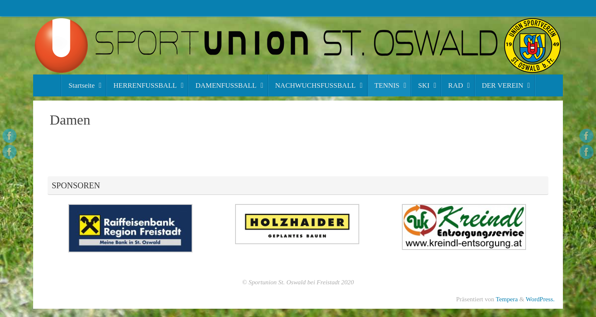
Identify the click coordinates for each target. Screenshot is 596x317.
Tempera (507, 299)
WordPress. (540, 299)
